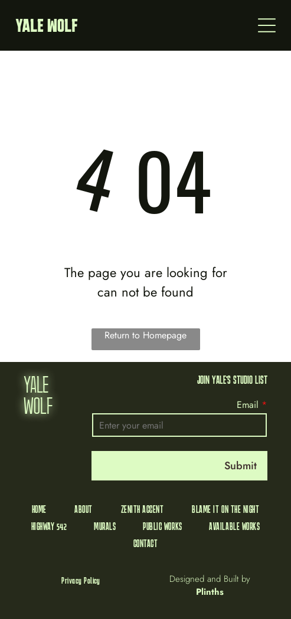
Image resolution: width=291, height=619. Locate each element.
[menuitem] (39, 509)
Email (248, 404)
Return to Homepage (145, 335)
